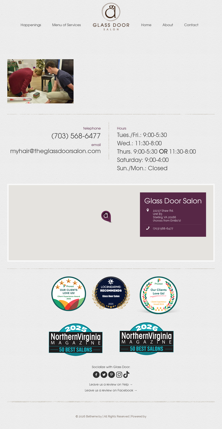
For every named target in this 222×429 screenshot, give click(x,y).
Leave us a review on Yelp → (111, 384)
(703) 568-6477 (163, 228)
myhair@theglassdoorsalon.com (55, 150)
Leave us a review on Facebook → (111, 390)
